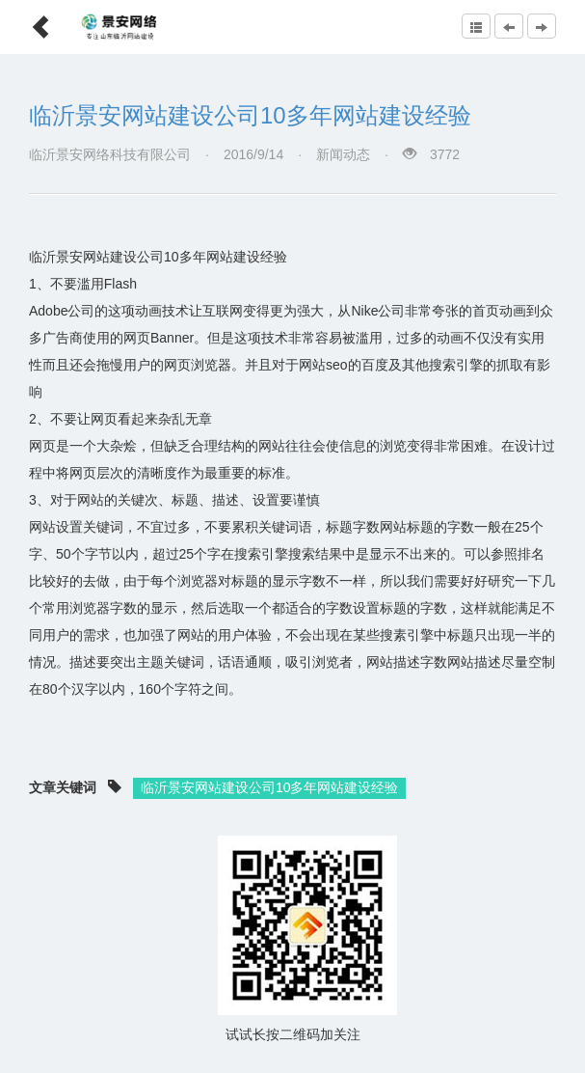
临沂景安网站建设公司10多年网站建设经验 (250, 115)
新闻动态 (343, 154)
